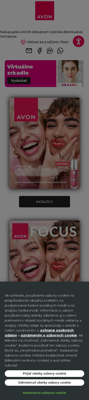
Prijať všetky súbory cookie (44, 373)
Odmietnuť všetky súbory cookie (44, 382)
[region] (44, 341)
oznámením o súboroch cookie (49, 335)
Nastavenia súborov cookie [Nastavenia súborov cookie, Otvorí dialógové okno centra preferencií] (44, 393)
